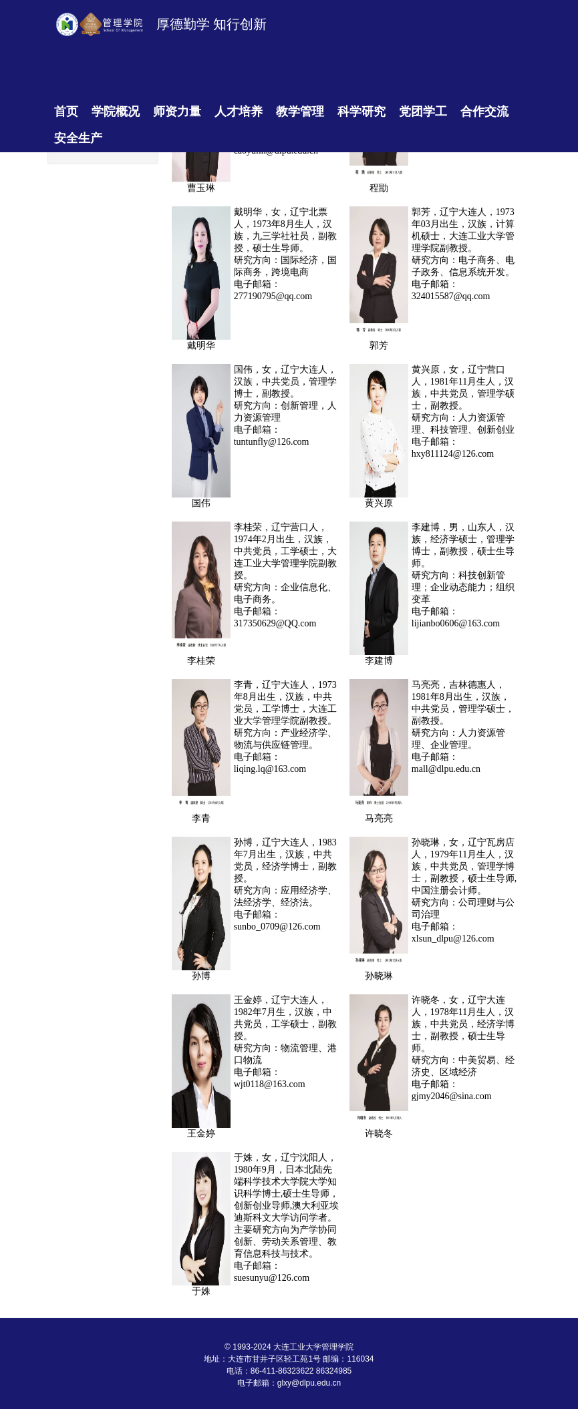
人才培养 (238, 111)
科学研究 (361, 111)
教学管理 (300, 111)
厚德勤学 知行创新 (211, 24)
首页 (66, 111)
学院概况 (116, 111)
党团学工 (423, 111)
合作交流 (484, 111)
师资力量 (177, 111)
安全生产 (78, 138)
